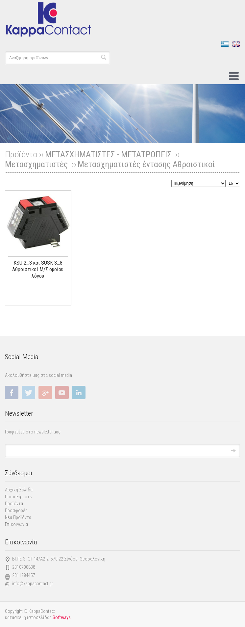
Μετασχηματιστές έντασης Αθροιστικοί (146, 164)
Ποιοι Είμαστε (18, 496)
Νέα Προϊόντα (18, 517)
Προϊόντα (14, 503)
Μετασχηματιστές (37, 164)
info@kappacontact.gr (32, 583)
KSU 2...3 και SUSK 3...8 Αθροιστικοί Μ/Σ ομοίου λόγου (37, 269)
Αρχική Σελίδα (19, 489)
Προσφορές (16, 510)
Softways (62, 617)
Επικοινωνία (16, 524)
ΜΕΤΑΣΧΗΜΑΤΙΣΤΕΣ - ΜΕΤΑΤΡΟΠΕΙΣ (109, 154)
